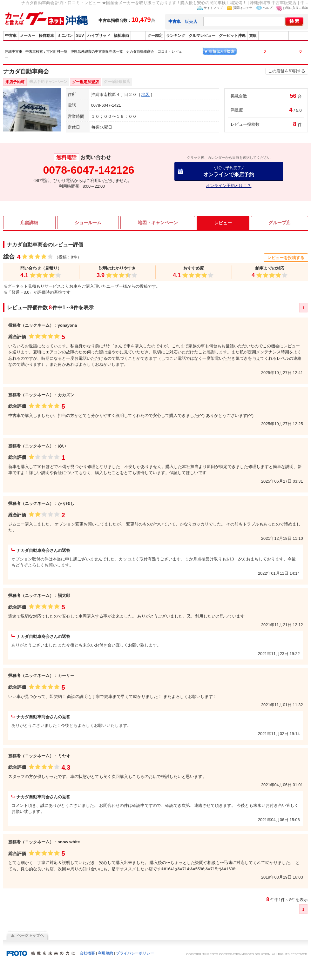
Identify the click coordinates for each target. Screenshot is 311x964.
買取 (253, 35)
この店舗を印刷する (286, 71)
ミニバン (65, 35)
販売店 (191, 21)
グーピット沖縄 (232, 35)
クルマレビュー (202, 35)
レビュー (223, 222)
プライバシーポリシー (135, 953)
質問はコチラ (242, 8)
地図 (145, 94)
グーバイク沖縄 (273, 35)
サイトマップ (213, 8)
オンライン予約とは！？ (228, 185)
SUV (80, 35)
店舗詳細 (29, 222)
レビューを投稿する (285, 257)
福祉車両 (121, 35)
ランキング (175, 35)
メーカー (27, 35)
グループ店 (279, 222)
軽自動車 (46, 35)
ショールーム (88, 222)
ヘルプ (267, 8)
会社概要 (87, 953)
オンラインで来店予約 (229, 171)
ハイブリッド (98, 35)
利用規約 (105, 953)
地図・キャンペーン (158, 222)
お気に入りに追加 (295, 8)
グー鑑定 (155, 35)
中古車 (11, 35)
